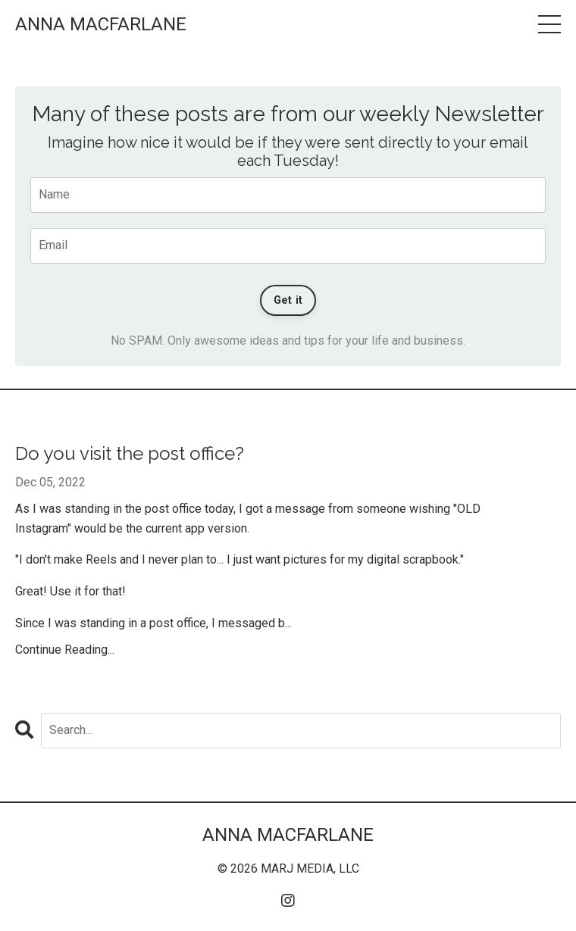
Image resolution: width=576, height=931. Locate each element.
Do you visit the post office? (129, 453)
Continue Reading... (64, 649)
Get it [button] (288, 300)
